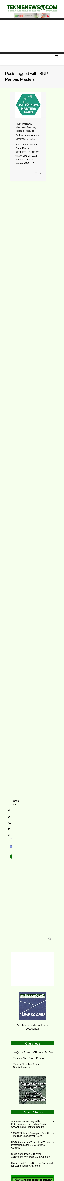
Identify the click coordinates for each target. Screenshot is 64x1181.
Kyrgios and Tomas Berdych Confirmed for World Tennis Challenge (32, 1146)
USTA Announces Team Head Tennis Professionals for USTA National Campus (30, 1127)
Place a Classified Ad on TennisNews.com (26, 1048)
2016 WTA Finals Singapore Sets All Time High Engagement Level (30, 1116)
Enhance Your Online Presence (29, 1040)
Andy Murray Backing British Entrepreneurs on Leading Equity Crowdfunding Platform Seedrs (28, 1106)
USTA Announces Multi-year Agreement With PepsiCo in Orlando (30, 1137)
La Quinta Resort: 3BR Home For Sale (33, 1034)
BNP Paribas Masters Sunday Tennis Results (25, 127)
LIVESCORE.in (32, 1011)
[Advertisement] (32, 36)
